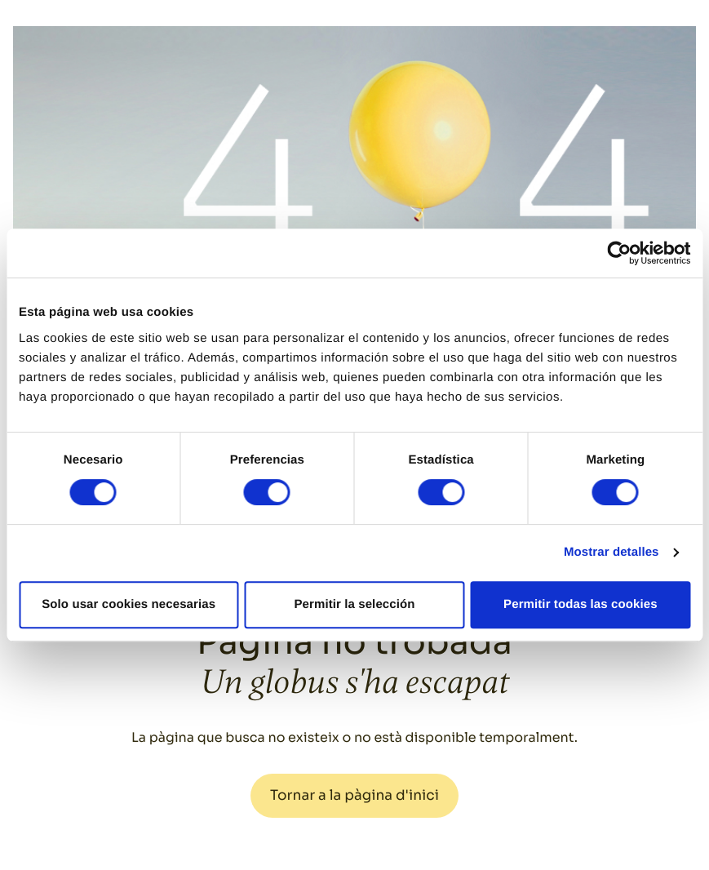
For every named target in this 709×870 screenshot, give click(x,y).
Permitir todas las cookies (580, 604)
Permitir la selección (355, 604)
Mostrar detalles (611, 552)
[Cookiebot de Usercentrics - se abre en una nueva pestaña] (618, 253)
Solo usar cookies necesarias (128, 604)
